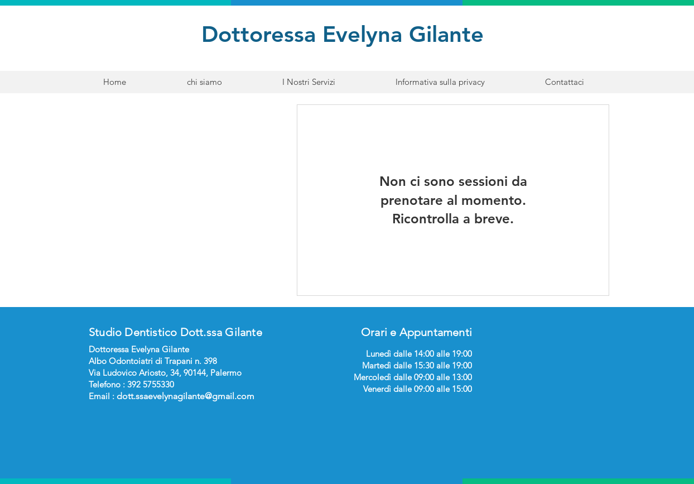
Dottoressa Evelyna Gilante (345, 34)
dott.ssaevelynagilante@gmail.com (185, 396)
